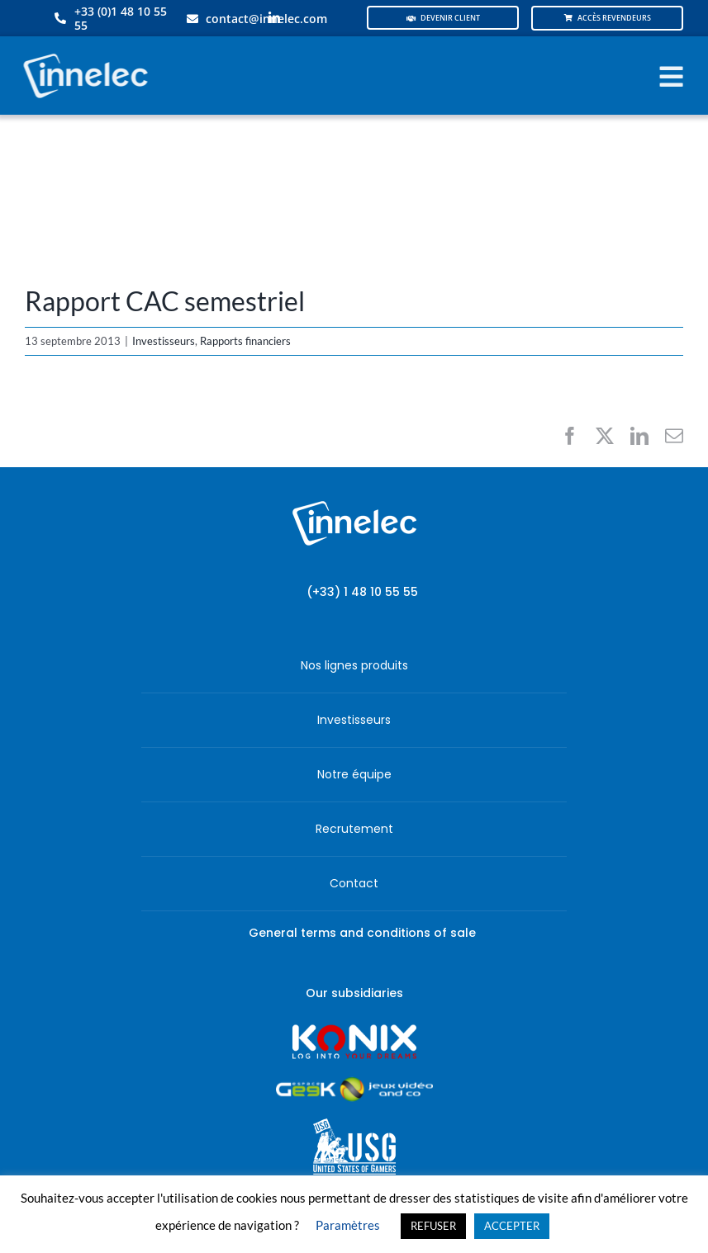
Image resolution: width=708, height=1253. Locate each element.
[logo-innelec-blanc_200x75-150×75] (83, 51)
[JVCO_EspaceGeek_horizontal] (354, 1082)
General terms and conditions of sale (362, 932)
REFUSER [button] (433, 1225)
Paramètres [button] (348, 1225)
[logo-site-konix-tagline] (354, 1030)
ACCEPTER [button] (511, 1225)
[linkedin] (274, 18)
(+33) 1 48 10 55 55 (362, 592)
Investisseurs (163, 341)
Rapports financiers (245, 341)
